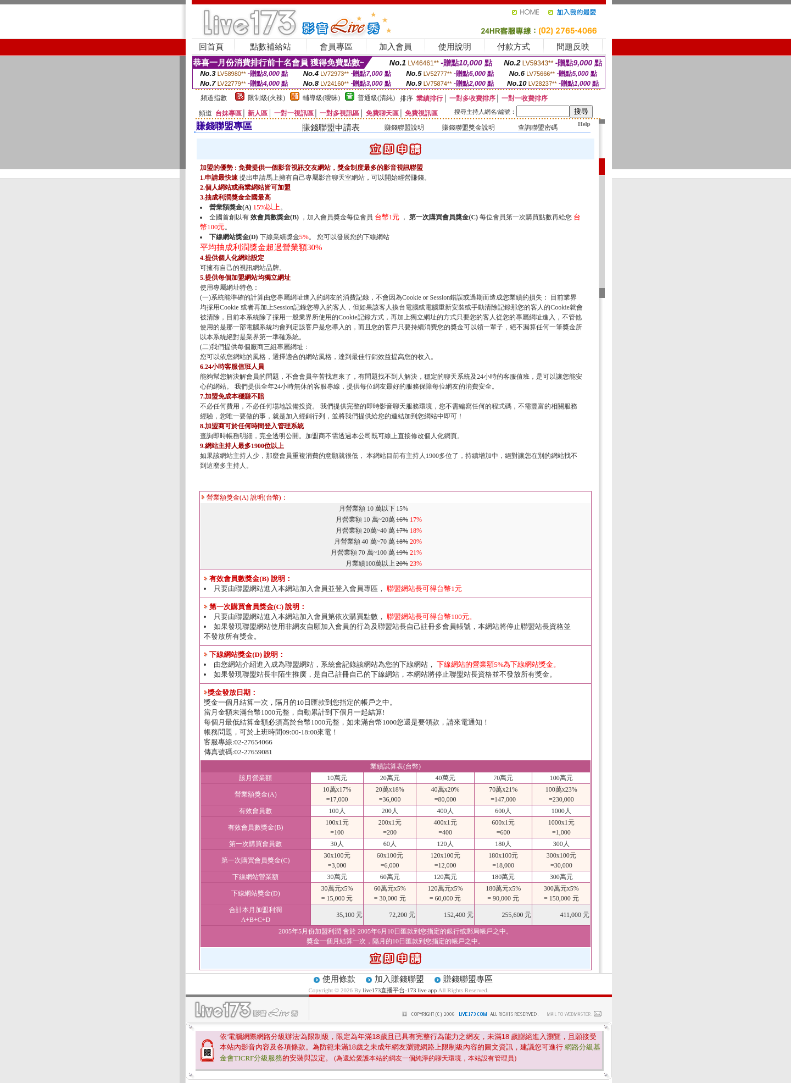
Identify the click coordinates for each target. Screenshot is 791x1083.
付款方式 (513, 46)
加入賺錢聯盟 (399, 979)
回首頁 (211, 46)
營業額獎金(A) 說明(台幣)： (244, 497)
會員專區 (336, 46)
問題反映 (572, 46)
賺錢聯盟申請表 (331, 127)
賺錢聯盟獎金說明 (468, 127)
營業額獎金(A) (230, 207)
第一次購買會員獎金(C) (443, 217)
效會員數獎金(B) (274, 217)
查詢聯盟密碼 (538, 127)
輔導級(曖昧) (321, 98)
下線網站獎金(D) (233, 237)
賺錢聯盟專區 (468, 979)
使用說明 (454, 46)
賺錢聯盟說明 (404, 127)
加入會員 (395, 46)
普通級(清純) (376, 98)
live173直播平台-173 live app (400, 990)
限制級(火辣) (266, 98)
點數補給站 (270, 46)
